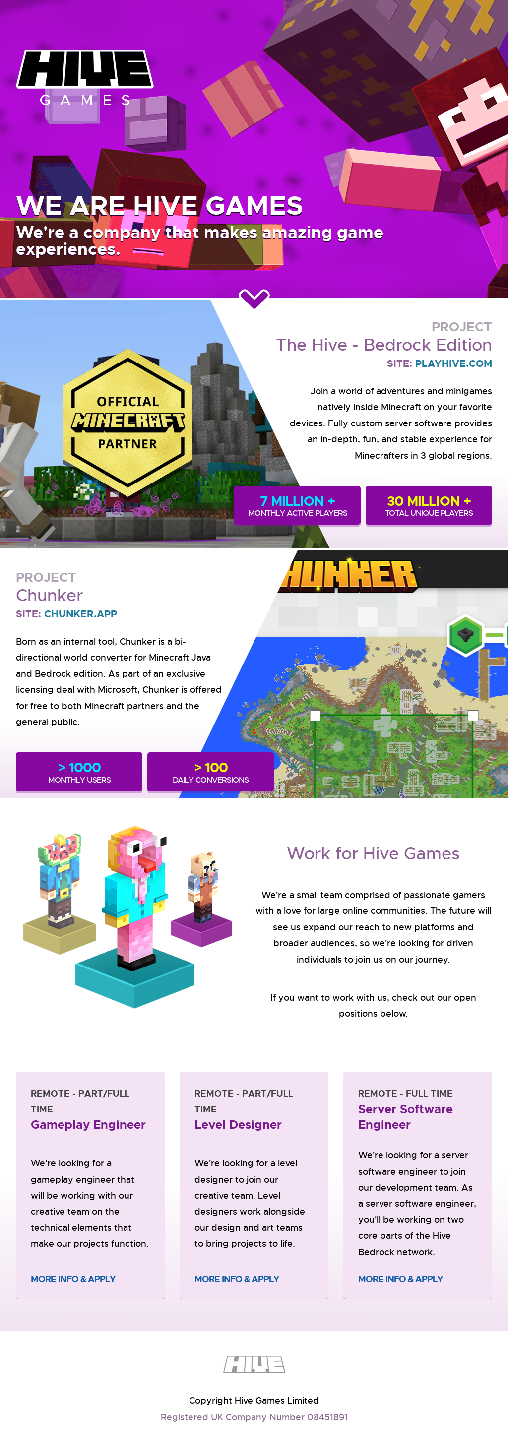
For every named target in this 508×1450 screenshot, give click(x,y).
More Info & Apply (73, 1279)
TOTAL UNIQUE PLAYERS (429, 505)
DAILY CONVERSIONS (210, 772)
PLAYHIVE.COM (453, 363)
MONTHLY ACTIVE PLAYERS (297, 505)
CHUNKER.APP (80, 613)
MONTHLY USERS (79, 772)
